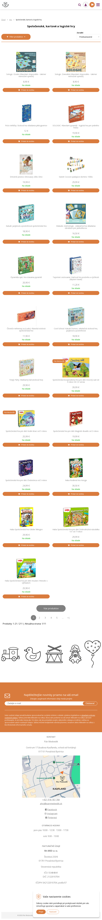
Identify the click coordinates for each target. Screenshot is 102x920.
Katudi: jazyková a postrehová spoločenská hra (26, 226)
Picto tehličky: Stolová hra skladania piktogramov (26, 126)
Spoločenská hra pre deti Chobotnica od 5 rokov (26, 480)
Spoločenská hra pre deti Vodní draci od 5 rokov (26, 431)
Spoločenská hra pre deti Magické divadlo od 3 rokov (76, 431)
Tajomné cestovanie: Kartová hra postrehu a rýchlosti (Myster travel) (76, 278)
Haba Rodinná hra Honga (76, 480)
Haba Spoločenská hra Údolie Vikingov (26, 529)
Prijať (41, 912)
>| (68, 617)
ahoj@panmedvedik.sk (51, 803)
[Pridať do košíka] (26, 90)
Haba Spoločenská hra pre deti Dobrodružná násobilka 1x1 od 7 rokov (75, 530)
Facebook (51, 809)
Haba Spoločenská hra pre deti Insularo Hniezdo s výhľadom (26, 582)
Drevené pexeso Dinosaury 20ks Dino (26, 177)
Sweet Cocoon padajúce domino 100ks (76, 177)
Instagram (51, 813)
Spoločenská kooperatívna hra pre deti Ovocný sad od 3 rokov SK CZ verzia (76, 381)
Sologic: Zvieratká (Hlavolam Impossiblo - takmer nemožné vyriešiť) (76, 75)
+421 (45, 799)
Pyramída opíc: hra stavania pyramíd (26, 277)
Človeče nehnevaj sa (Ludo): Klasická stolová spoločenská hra (26, 330)
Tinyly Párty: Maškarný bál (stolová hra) (26, 380)
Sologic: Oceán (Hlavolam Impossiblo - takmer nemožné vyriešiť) (26, 75)
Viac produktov (51, 608)
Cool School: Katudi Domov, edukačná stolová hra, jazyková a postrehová (76, 330)
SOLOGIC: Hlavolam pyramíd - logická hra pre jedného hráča (76, 127)
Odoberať (90, 703)
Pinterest (51, 817)
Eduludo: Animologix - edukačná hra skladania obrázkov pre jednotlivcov (75, 227)
